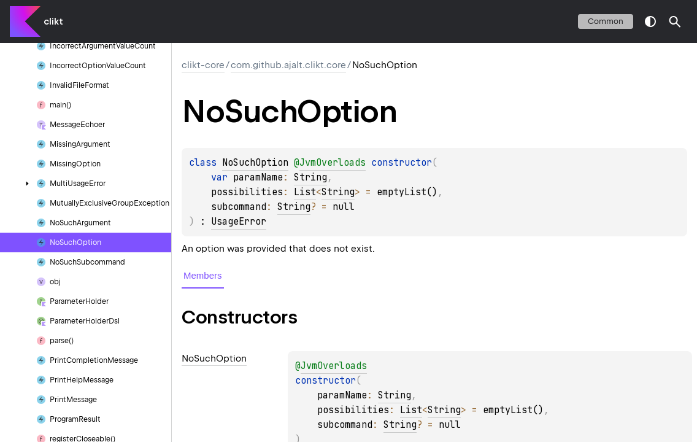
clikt (53, 21)
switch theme (650, 21)
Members (202, 275)
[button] (675, 21)
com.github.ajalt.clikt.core (288, 65)
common (605, 21)
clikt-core (203, 65)
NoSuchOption (255, 163)
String (310, 177)
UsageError (238, 221)
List (305, 192)
